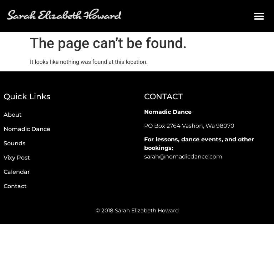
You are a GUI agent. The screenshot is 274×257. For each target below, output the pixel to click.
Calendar (17, 171)
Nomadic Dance (27, 129)
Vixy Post (17, 157)
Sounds (14, 143)
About (13, 114)
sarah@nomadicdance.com (183, 156)
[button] (259, 16)
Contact (15, 186)
